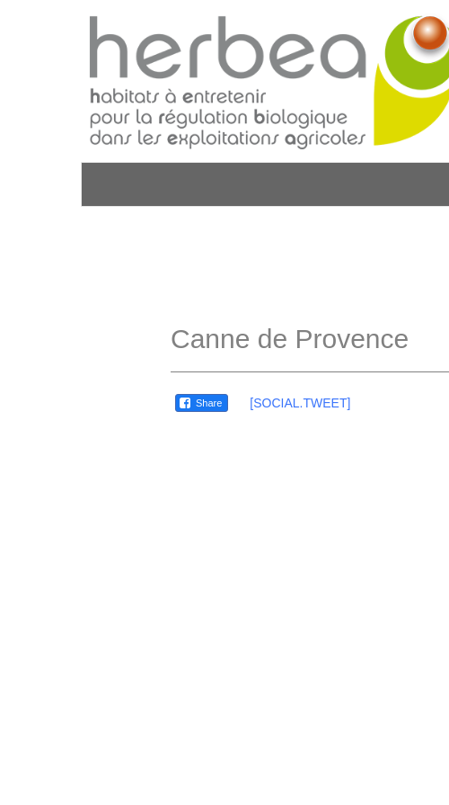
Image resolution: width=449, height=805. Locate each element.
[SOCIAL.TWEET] (300, 403)
